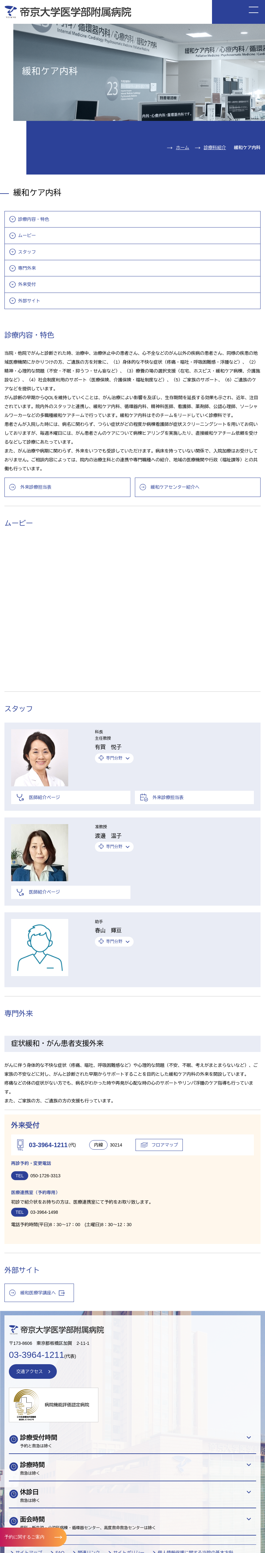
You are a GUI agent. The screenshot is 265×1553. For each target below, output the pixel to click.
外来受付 (27, 284)
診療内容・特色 (33, 219)
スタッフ (27, 251)
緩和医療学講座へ (42, 1293)
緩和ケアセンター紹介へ (175, 487)
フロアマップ (164, 1144)
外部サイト (29, 300)
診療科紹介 (215, 147)
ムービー (27, 235)
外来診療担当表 (35, 487)
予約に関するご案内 (24, 1536)
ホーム (182, 147)
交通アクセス (29, 1371)
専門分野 (114, 758)
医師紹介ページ (44, 797)
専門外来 (27, 268)
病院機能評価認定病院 (67, 1404)
